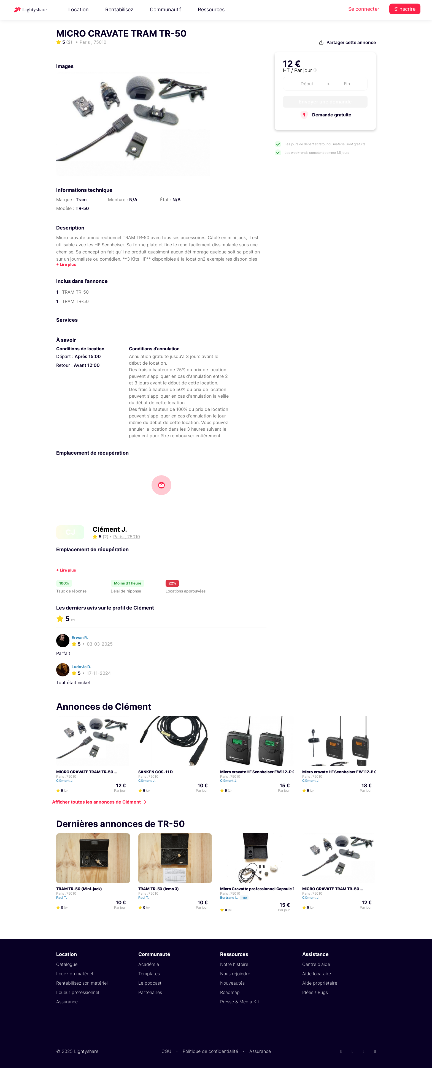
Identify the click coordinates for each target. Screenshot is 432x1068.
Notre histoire (234, 964)
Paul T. (64, 897)
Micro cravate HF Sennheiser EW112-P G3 (341, 771)
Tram (81, 199)
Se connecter (363, 9)
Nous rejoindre (235, 973)
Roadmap (230, 992)
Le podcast (149, 982)
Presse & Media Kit (239, 1001)
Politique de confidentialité (210, 1051)
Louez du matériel (74, 973)
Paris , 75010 (66, 776)
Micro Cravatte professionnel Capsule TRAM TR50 (267, 888)
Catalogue (66, 964)
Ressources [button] (211, 9)
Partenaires (150, 992)
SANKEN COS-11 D (155, 771)
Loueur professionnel (77, 992)
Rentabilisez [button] (119, 9)
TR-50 (82, 208)
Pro (244, 897)
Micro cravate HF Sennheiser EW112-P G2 (259, 771)
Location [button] (78, 9)
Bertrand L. (236, 897)
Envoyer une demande (325, 102)
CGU (166, 1051)
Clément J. (110, 529)
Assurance (67, 1001)
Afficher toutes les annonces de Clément (96, 801)
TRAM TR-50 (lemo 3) (158, 888)
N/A (133, 199)
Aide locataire (316, 973)
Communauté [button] (165, 9)
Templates (149, 973)
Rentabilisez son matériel (82, 982)
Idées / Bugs (315, 992)
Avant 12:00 (87, 365)
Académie (148, 964)
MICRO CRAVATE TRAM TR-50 (84, 771)
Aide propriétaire (319, 982)
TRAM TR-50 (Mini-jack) (79, 888)
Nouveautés (232, 982)
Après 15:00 (88, 356)
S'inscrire (404, 9)
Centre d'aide (316, 964)
